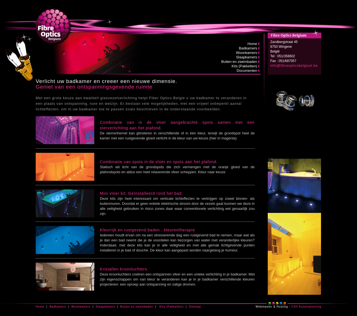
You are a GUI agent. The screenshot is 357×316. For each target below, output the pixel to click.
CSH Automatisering (306, 306)
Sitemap (195, 306)
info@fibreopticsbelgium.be (294, 66)
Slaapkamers (246, 57)
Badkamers (248, 48)
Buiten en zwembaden (239, 62)
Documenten (247, 70)
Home (252, 44)
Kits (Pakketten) (244, 66)
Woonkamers (246, 53)
